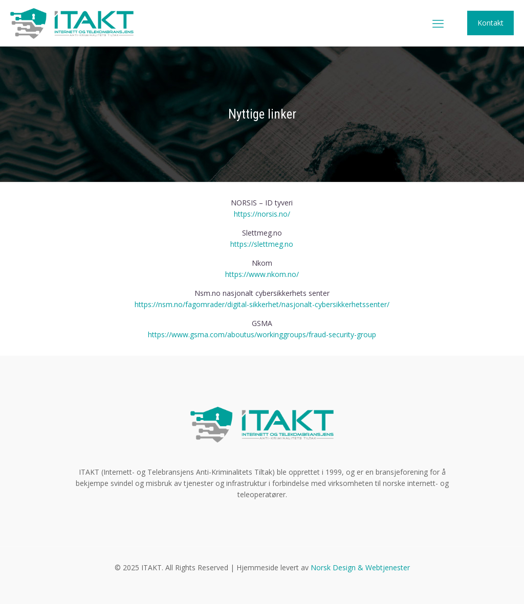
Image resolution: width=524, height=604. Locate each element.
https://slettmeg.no (261, 244)
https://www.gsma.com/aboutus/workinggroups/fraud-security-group (262, 334)
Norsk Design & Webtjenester (360, 567)
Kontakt (490, 23)
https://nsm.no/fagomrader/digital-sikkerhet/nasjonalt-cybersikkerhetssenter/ (262, 304)
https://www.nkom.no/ (262, 274)
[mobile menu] (438, 23)
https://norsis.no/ (262, 214)
